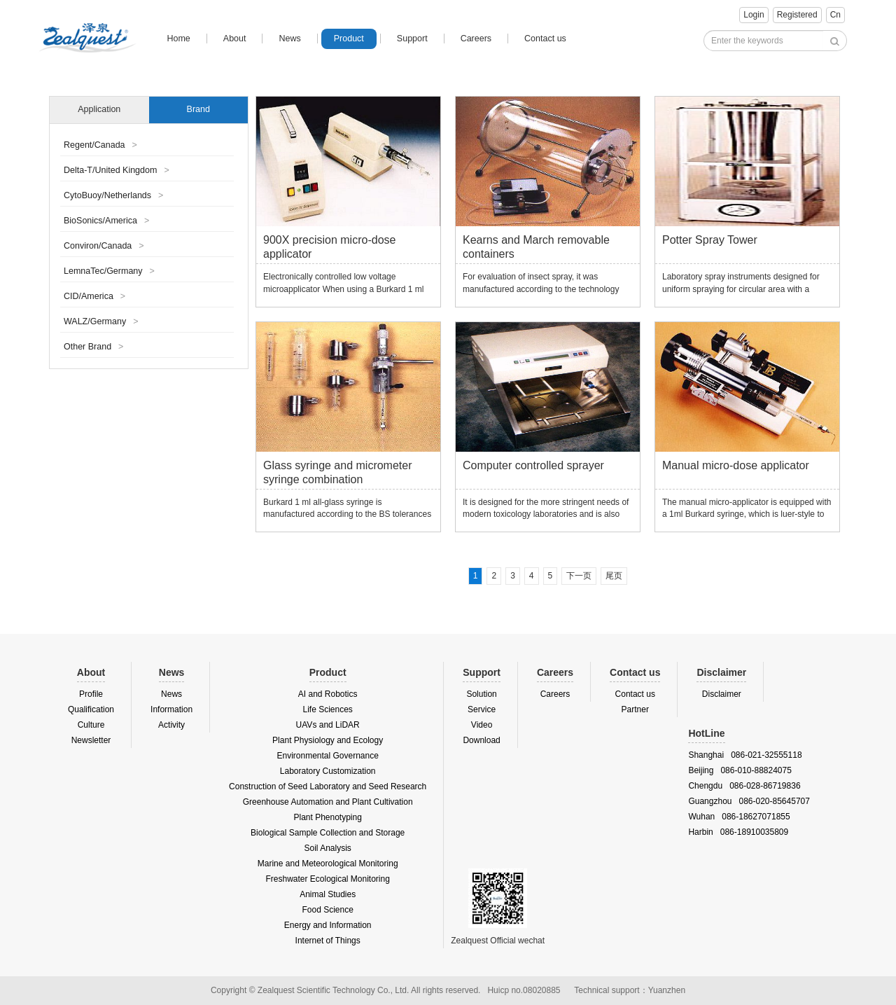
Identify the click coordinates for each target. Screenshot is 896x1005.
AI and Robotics (328, 694)
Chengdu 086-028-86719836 (744, 786)
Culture (91, 725)
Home (178, 38)
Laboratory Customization (328, 771)
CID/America (94, 296)
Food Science (327, 910)
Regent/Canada (100, 145)
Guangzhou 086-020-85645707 (748, 801)
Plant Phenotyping (327, 817)
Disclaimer (721, 694)
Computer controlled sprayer (533, 465)
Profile (91, 694)
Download (481, 740)
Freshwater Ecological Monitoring (327, 879)
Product (349, 38)
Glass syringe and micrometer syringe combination (337, 472)
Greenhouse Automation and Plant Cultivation (328, 802)
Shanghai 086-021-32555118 (745, 755)
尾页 (614, 576)
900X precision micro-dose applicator (329, 247)
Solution (481, 694)
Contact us (545, 38)
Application (99, 109)
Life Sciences (327, 709)
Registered (797, 15)
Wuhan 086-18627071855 (739, 817)
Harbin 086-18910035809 (738, 832)
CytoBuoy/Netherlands (113, 195)
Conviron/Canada (104, 246)
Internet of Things (327, 940)
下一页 (579, 576)
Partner (635, 709)
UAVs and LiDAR (328, 725)
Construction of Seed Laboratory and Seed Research (327, 786)
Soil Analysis (327, 848)
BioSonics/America (106, 221)
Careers (476, 38)
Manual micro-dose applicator (735, 465)
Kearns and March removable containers (536, 247)
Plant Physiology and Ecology (327, 740)
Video (481, 725)
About (234, 38)
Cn (835, 15)
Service (482, 709)
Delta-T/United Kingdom (116, 170)
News (289, 38)
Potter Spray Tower (709, 240)
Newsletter (91, 740)
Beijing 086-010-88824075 (739, 770)
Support (412, 38)
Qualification (91, 709)
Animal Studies (328, 894)
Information (171, 709)
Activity (171, 725)
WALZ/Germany (101, 321)
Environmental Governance (327, 756)
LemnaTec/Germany (109, 271)
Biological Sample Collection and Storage (328, 833)
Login (753, 15)
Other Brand (93, 347)
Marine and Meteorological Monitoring (328, 863)
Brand (198, 109)
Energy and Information (328, 925)
